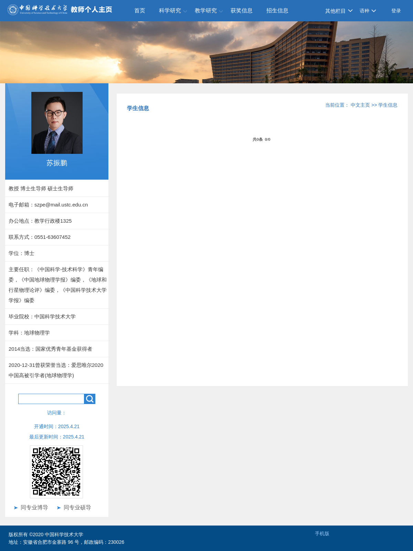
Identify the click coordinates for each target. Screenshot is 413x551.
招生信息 (277, 10)
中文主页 (360, 105)
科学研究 (170, 10)
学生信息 (388, 105)
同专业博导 (34, 507)
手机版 (322, 533)
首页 (139, 10)
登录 (396, 10)
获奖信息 (242, 10)
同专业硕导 (77, 507)
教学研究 (206, 10)
